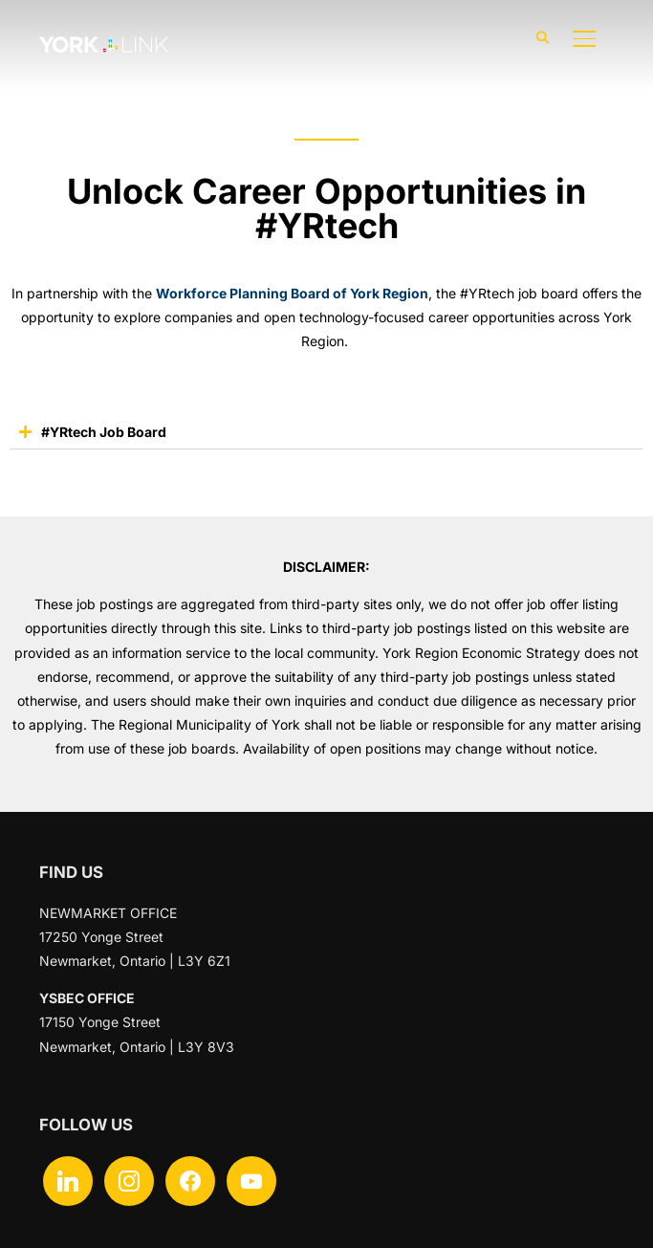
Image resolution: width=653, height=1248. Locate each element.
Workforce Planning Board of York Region (292, 293)
